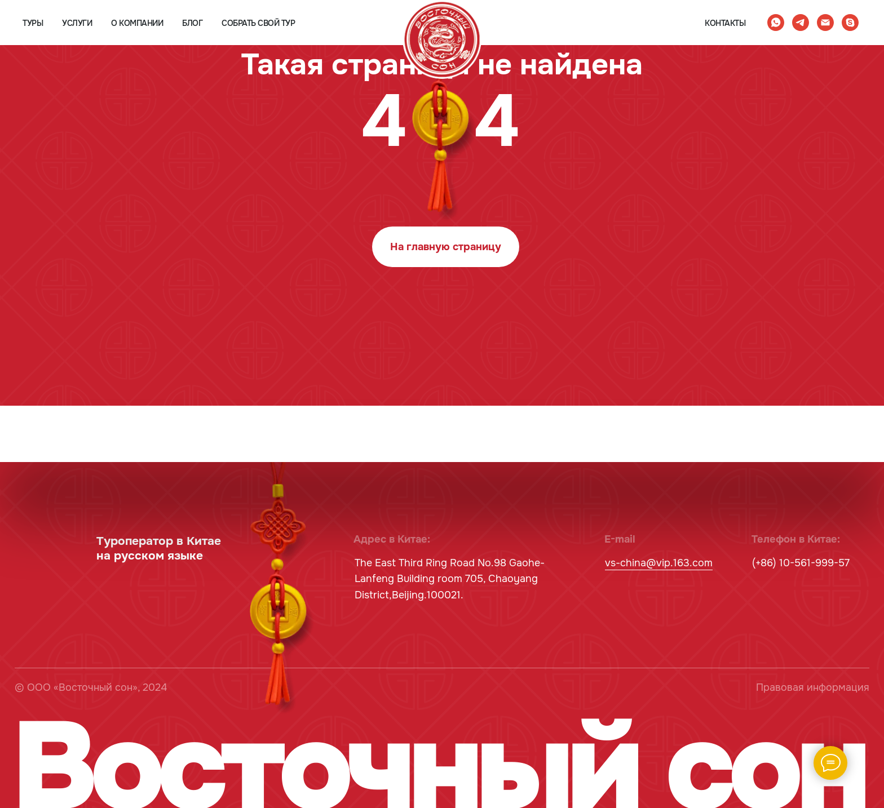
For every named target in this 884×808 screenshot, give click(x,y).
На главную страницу (445, 247)
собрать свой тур (258, 23)
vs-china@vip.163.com (659, 563)
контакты (725, 23)
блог (192, 23)
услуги (77, 23)
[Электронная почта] (825, 22)
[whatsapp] (775, 22)
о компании (137, 23)
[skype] (850, 22)
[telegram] (800, 22)
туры (33, 23)
